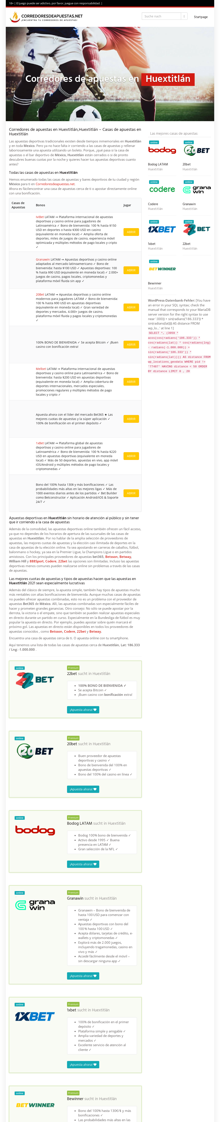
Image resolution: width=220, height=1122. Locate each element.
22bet (62, 311)
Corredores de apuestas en (26, 1015)
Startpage (201, 17)
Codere (51, 311)
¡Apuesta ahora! (83, 460)
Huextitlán (101, 424)
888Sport (37, 311)
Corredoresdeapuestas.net (55, 184)
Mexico (50, 1015)
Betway (125, 307)
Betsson (111, 307)
